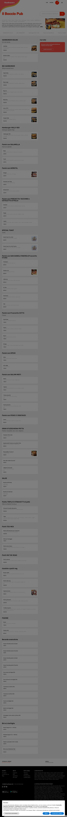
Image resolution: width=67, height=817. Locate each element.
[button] (63, 802)
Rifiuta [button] (46, 813)
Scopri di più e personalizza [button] (11, 813)
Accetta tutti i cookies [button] (57, 813)
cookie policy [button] (44, 806)
